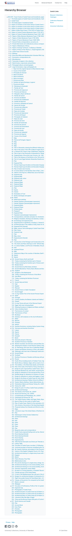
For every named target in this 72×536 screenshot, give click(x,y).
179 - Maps (15, 409)
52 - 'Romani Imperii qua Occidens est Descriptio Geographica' (29, 167)
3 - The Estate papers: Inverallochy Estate (21, 22)
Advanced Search (47, 3)
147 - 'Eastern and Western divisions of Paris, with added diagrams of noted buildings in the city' (38, 349)
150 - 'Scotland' (16, 355)
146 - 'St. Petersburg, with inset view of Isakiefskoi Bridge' (28, 347)
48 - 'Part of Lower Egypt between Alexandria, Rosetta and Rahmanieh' (31, 159)
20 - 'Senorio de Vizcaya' (18, 105)
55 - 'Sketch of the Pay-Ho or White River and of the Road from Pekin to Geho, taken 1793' (37, 172)
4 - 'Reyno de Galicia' (17, 74)
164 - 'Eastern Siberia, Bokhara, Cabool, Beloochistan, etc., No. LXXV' (31, 382)
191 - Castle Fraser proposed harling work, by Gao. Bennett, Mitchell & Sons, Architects (36, 432)
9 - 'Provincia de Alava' (18, 84)
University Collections (56, 26)
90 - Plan (14, 240)
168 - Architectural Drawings (20, 390)
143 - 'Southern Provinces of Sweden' (22, 341)
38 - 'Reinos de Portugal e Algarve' (21, 140)
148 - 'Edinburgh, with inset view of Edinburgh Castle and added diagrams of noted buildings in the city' (40, 351)
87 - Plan (14, 234)
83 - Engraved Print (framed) (20, 226)
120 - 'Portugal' (16, 297)
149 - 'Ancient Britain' (17, 353)
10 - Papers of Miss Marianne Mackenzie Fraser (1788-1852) (27, 36)
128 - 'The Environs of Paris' (19, 313)
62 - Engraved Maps (17, 186)
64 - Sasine (15, 190)
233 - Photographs (17, 513)
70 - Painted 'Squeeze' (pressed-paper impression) (26, 201)
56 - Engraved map (17, 174)
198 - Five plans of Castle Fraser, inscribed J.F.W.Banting (27, 445)
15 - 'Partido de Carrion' (18, 95)
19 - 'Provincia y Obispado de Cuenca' (22, 103)
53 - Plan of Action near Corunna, (21, 169)
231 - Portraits (16, 509)
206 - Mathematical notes (19, 461)
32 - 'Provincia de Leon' (18, 128)
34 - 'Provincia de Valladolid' (19, 132)
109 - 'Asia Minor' (16, 276)
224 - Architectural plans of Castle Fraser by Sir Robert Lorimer (29, 495)
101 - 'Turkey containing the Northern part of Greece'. (26, 261)
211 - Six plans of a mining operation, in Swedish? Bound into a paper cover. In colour (35, 470)
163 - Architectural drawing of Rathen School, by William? (28, 380)
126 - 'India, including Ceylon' (20, 309)
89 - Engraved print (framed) (19, 238)
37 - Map (14, 138)
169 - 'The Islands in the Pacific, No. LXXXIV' (24, 391)
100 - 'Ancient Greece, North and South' (22, 259)
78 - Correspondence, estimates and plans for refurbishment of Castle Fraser (33, 217)
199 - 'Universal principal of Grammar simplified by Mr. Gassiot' (29, 447)
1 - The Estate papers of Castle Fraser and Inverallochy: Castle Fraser (29, 19)
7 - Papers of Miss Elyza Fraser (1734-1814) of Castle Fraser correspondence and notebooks (36, 30)
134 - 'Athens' (15, 324)
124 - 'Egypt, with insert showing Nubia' (23, 305)
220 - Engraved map (17, 488)
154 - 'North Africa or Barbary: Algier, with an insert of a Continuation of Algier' (33, 363)
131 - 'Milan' (15, 318)
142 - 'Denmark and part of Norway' (21, 340)
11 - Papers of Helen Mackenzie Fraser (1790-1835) (24, 38)
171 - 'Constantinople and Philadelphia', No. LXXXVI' (26, 395)
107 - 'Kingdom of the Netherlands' (21, 272)
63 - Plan (14, 188)
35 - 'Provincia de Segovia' (19, 134)
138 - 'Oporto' (15, 332)
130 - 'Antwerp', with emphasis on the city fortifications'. (27, 317)
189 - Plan (14, 428)
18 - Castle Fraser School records (19, 51)
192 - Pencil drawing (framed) (20, 434)
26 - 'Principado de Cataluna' (20, 117)
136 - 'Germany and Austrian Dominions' (23, 328)
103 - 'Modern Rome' (17, 265)
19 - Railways (13, 53)
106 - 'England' (16, 270)
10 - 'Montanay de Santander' (20, 86)
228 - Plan (14, 503)
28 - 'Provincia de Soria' (18, 120)
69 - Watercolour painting (19, 199)
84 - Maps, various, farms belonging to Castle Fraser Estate (28, 228)
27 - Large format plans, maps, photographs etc (23, 67)
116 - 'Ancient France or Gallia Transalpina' (23, 290)
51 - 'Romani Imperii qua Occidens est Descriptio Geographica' (29, 165)
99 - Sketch (15, 257)
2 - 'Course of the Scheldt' (19, 71)
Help (65, 3)
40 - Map (14, 144)
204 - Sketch (15, 457)
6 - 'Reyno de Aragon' (17, 78)
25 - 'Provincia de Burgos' (19, 115)
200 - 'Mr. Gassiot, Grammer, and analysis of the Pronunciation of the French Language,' (36, 449)
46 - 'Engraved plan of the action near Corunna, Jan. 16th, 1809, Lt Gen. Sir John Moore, (36, 155)
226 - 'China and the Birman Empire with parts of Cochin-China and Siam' (32, 499)
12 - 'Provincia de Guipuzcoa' (20, 90)
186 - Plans (15, 422)
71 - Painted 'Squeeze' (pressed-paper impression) (26, 203)
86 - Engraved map (17, 232)
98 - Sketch (15, 255)
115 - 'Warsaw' (16, 288)
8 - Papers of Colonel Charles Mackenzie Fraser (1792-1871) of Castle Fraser (31, 32)
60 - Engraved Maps (17, 182)
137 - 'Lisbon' (15, 330)
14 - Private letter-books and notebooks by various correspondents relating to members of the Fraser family (40, 44)
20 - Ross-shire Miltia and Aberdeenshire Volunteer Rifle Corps (27, 55)
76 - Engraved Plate (17, 213)
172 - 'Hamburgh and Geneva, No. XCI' (22, 397)
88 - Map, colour (16, 236)
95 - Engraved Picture (18, 249)
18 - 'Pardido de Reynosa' (19, 101)
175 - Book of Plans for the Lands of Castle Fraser (26, 401)
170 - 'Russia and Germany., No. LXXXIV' (23, 393)
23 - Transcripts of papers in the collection (22, 61)
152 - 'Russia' (15, 359)
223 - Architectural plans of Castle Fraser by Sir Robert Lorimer (29, 493)
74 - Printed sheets (17, 209)
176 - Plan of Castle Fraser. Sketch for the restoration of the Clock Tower (32, 403)
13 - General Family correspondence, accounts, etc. (24, 42)
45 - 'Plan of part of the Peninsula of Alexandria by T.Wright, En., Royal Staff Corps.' (35, 153)
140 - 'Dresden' (16, 336)
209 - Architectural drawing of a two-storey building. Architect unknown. (32, 466)
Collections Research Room (56, 21)
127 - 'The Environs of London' (20, 311)
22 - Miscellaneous (15, 59)
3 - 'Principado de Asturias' (19, 72)
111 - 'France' (15, 280)
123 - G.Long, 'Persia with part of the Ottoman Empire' (27, 303)
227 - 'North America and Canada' (21, 501)
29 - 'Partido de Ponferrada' (19, 122)
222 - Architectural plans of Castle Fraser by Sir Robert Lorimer (29, 491)
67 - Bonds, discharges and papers (21, 195)
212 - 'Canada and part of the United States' (24, 472)
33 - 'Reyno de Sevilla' (18, 130)
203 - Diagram (16, 455)
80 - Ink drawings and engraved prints (22, 220)
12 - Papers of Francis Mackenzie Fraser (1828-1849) (25, 40)
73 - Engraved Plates (17, 207)
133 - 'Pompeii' (16, 322)
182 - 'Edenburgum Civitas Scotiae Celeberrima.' (25, 415)
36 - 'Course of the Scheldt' (19, 136)
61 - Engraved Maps (17, 184)
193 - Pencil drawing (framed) (20, 436)
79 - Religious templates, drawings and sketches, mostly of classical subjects (33, 218)
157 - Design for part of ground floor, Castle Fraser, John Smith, (29, 368)
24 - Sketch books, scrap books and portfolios (23, 63)
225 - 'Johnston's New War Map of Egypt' (23, 497)
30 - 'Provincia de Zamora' (19, 124)
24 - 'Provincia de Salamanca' (20, 113)
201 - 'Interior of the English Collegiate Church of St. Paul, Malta (29, 451)
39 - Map (14, 142)
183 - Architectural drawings (19, 416)
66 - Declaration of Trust (18, 194)
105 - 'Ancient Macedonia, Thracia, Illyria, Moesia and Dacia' (28, 268)
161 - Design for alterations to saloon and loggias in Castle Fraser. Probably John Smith (36, 376)
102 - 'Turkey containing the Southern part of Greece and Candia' (30, 263)
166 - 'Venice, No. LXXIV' (18, 386)
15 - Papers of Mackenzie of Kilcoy (19, 46)
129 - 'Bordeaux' (16, 315)
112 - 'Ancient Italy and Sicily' (20, 282)
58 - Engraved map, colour (19, 178)
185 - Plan (14, 420)
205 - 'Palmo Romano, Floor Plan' (21, 459)
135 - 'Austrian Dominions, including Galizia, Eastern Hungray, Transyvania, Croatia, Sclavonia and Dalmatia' (42, 326)
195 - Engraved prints (18, 440)
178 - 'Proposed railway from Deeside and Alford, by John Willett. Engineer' (32, 407)
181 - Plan (14, 413)
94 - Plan (14, 247)
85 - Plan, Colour (16, 230)
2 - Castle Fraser (14, 21)
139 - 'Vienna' (15, 334)
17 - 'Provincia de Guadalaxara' (20, 99)
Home (37, 3)
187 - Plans (15, 424)
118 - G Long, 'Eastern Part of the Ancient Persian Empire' (28, 293)
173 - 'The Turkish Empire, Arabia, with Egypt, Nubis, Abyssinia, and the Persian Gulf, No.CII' (37, 399)
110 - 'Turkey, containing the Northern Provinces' (25, 278)
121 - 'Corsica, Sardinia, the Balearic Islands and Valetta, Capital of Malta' (32, 299)
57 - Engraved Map (17, 176)
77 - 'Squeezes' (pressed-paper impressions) (24, 215)
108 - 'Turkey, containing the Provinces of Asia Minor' (26, 274)
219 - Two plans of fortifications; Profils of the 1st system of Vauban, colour (33, 486)
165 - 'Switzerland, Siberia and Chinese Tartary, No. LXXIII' (28, 384)
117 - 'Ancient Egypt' (17, 292)
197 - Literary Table (17, 443)
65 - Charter (15, 192)
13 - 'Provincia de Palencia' (19, 92)
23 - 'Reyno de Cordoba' (18, 111)
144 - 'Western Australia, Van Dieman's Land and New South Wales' (30, 343)
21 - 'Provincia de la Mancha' (20, 107)
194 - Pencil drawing (17, 438)
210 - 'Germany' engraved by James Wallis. (24, 468)
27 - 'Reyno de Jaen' (17, 119)
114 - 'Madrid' (15, 286)
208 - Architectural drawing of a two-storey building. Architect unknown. (32, 464)
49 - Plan (14, 161)
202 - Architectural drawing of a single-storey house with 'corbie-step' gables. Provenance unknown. (39, 453)
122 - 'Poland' (15, 301)
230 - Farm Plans (16, 507)
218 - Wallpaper (16, 484)
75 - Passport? (16, 211)
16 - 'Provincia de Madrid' (19, 97)
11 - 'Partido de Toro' (17, 88)
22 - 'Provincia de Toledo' (18, 109)
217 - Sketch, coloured (18, 482)
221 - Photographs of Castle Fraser (21, 489)
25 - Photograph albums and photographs (21, 65)
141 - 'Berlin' (15, 338)
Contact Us (58, 3)
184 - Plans (15, 418)
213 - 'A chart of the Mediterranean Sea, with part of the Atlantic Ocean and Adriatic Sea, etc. (37, 474)
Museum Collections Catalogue (56, 16)
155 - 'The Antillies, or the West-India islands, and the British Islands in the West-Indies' (36, 365)
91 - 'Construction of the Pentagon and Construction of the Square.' (30, 242)
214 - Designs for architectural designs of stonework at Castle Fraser (31, 476)
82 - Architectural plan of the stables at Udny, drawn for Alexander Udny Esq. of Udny (35, 224)
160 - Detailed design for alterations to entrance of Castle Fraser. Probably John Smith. (36, 374)
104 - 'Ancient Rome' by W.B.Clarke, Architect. (24, 267)
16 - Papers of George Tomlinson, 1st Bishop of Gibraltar (26, 47)
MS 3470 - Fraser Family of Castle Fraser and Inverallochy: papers (26, 17)
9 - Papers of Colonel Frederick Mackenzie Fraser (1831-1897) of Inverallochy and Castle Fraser (36, 34)
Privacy (8, 522)
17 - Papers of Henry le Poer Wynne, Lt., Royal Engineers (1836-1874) (29, 49)
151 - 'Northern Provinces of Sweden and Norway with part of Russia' (31, 357)
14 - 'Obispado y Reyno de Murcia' (21, 94)
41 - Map (14, 145)
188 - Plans (15, 426)
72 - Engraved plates (17, 205)
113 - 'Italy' (15, 284)
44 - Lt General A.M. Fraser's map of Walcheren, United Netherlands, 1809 (32, 151)
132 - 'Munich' (15, 320)
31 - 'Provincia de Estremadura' (20, 126)
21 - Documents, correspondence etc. (20, 57)
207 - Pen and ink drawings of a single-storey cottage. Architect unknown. (32, 463)
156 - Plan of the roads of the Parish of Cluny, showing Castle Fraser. (31, 366)
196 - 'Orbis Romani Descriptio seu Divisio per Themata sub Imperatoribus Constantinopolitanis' (38, 441)
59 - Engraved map (17, 180)
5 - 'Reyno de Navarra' (18, 76)
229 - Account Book (17, 505)
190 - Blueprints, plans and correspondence (24, 430)
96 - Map (14, 251)
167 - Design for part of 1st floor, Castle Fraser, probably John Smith (31, 388)
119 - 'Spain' (15, 295)
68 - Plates (15, 197)
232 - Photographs (17, 511)
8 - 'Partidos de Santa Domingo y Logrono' (23, 82)
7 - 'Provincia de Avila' (18, 80)
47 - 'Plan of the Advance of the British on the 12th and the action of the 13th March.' (35, 157)
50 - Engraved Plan (17, 163)
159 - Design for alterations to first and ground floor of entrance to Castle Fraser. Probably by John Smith (41, 372)
